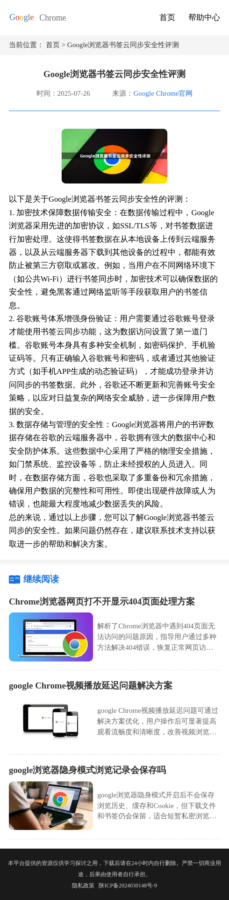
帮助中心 (204, 17)
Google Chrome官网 (163, 93)
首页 (167, 17)
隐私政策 (83, 885)
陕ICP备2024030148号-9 (128, 885)
